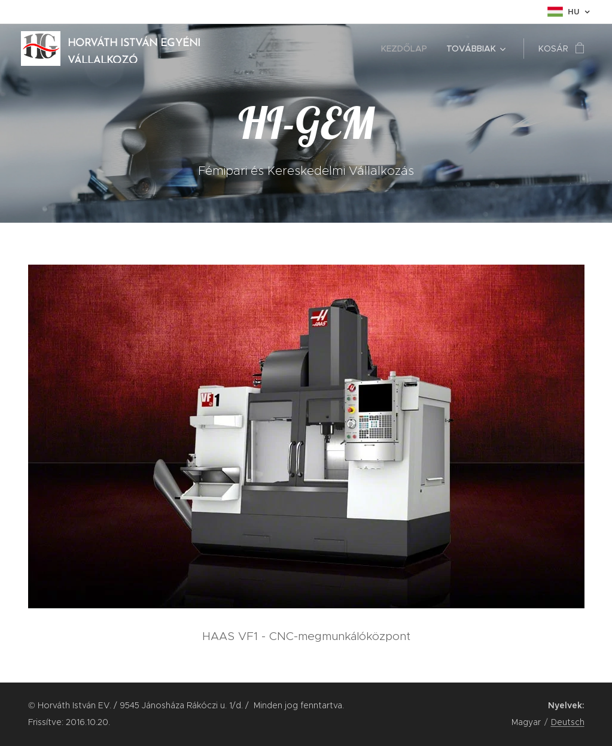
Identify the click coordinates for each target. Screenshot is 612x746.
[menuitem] (407, 48)
